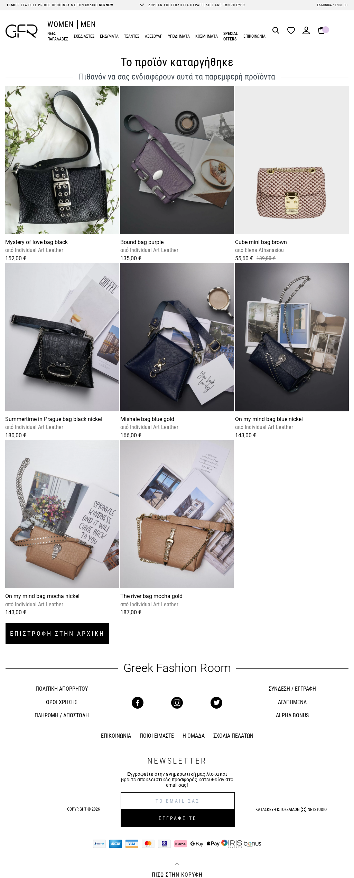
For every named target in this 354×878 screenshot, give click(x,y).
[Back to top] (177, 864)
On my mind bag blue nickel (269, 419)
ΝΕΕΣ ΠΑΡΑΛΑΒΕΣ (57, 36)
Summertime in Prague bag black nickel (53, 419)
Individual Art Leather (38, 250)
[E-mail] (178, 801)
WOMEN (60, 24)
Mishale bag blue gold (147, 419)
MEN (88, 24)
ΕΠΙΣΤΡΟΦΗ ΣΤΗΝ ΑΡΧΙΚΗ (57, 633)
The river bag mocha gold (151, 596)
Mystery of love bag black (36, 242)
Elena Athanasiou (263, 250)
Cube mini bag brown (261, 242)
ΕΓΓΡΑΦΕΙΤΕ (178, 818)
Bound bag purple (142, 242)
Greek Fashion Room (177, 668)
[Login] (306, 32)
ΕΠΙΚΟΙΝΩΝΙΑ (254, 36)
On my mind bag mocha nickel (42, 596)
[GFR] (22, 31)
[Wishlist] (293, 31)
